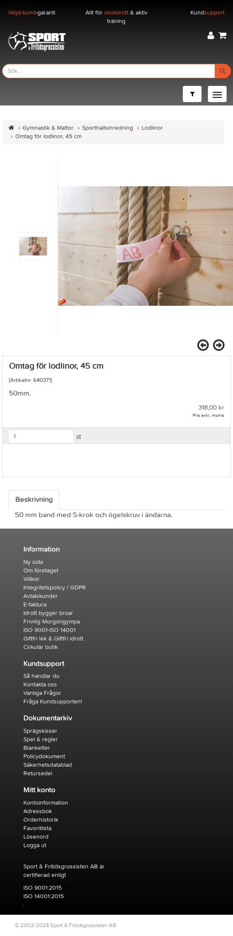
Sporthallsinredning (107, 127)
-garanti (32, 12)
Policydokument (44, 756)
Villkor (31, 579)
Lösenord (35, 836)
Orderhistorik (40, 819)
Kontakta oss (40, 684)
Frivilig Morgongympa (51, 621)
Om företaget (40, 570)
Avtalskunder (40, 596)
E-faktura (34, 604)
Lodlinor (152, 127)
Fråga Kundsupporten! (52, 701)
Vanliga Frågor (42, 693)
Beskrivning (34, 499)
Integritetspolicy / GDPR (54, 587)
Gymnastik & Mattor (48, 127)
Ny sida (33, 562)
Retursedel (37, 773)
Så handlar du (41, 676)
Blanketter (36, 747)
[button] (210, 35)
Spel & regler (40, 739)
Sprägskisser (40, 730)
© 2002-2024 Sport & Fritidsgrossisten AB (65, 925)
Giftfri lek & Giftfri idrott (53, 638)
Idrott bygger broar (48, 613)
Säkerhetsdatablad (47, 764)
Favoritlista (37, 828)
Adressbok (37, 811)
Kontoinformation (45, 802)
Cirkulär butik (40, 647)
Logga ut (34, 845)
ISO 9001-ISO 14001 (49, 630)
